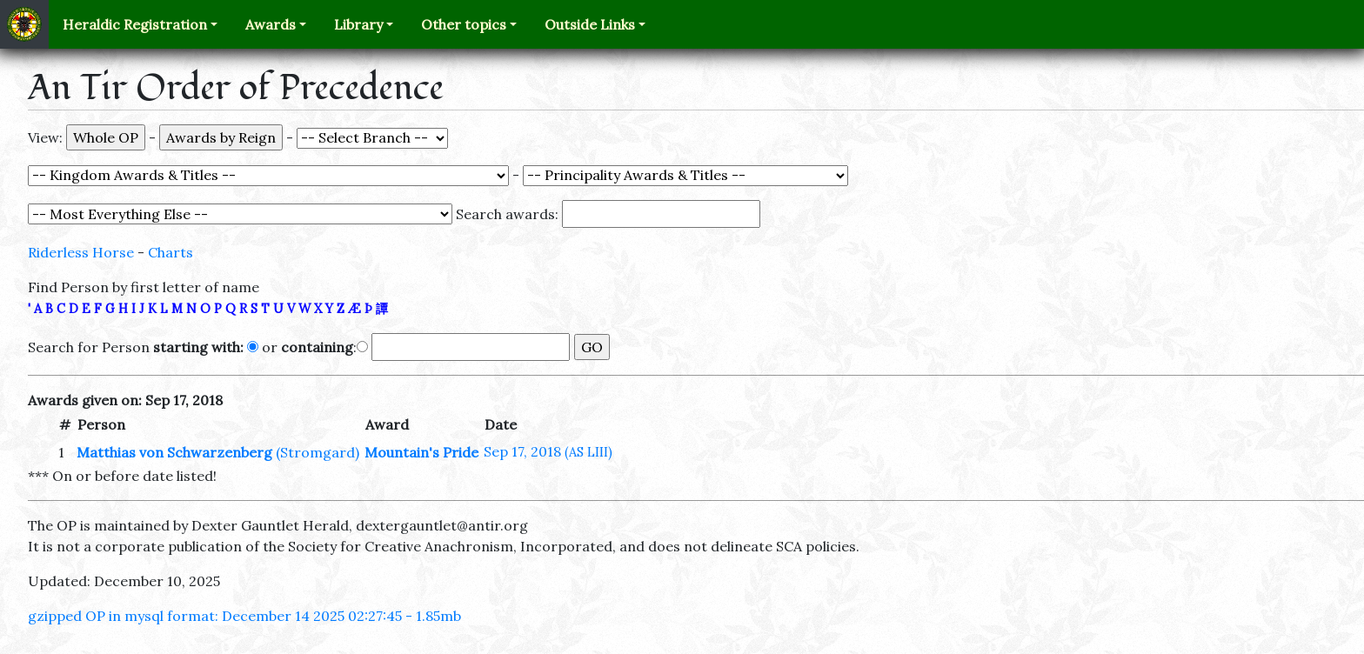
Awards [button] (270, 24)
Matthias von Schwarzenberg (174, 452)
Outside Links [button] (590, 24)
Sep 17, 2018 (548, 451)
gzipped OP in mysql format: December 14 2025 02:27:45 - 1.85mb (244, 615)
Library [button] (358, 24)
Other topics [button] (463, 24)
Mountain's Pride (421, 452)
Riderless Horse (81, 252)
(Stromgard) (317, 452)
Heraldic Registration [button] (135, 24)
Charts (170, 252)
